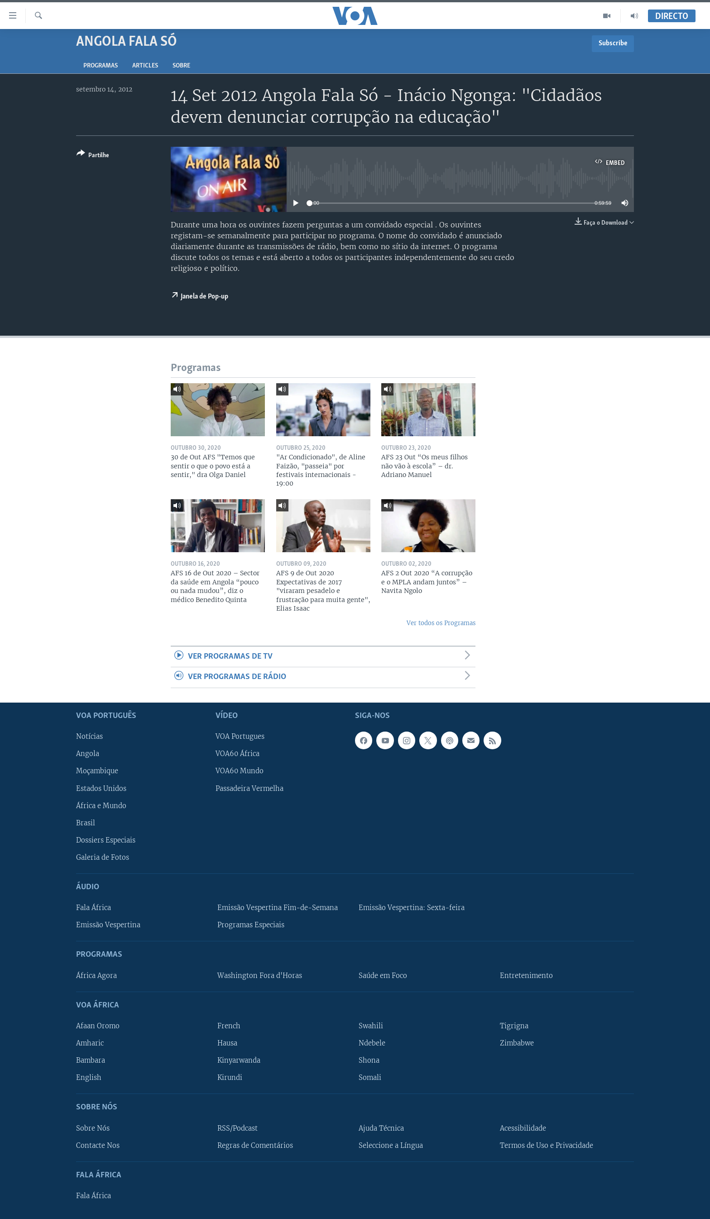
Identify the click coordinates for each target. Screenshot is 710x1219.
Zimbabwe (517, 1043)
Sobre (181, 66)
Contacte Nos (98, 1145)
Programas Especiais (250, 925)
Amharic (90, 1043)
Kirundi (229, 1078)
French (228, 1026)
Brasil (85, 823)
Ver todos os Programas (441, 623)
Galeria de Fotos (102, 857)
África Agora (96, 975)
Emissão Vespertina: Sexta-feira (412, 908)
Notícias (89, 736)
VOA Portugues (240, 736)
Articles (145, 66)
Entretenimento (526, 975)
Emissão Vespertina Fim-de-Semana (277, 908)
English (88, 1078)
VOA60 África (237, 754)
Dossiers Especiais (105, 840)
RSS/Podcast (237, 1128)
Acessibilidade (523, 1128)
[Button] (93, 156)
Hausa (227, 1043)
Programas (100, 66)
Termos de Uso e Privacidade (546, 1145)
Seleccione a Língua (391, 1145)
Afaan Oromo (98, 1026)
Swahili (371, 1026)
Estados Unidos (101, 788)
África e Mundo (101, 805)
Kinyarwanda (238, 1060)
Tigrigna (514, 1026)
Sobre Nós (93, 1128)
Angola (87, 754)
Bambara (90, 1060)
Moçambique (97, 771)
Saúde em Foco (383, 975)
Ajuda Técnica (381, 1128)
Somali (370, 1078)
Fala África (93, 908)
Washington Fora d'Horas (259, 975)
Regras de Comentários (255, 1145)
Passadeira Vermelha (249, 788)
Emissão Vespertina (108, 925)
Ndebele (372, 1043)
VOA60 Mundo (240, 771)
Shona (369, 1060)
